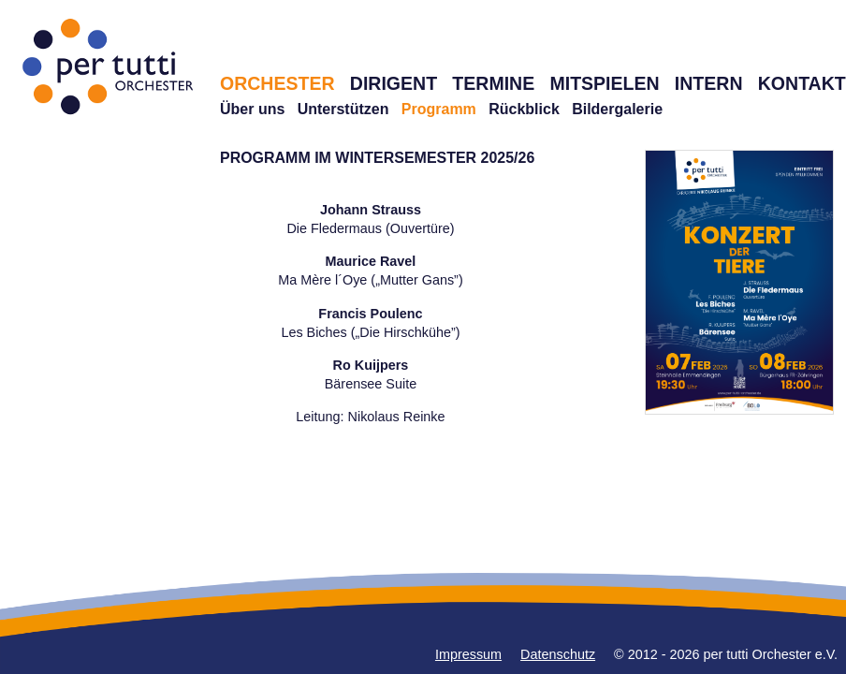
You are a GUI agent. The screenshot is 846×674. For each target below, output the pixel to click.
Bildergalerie (617, 109)
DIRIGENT (393, 83)
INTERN (709, 83)
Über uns (252, 109)
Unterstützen (343, 109)
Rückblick (524, 109)
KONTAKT (802, 83)
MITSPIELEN (604, 83)
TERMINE (493, 83)
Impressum (468, 654)
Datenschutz (557, 654)
